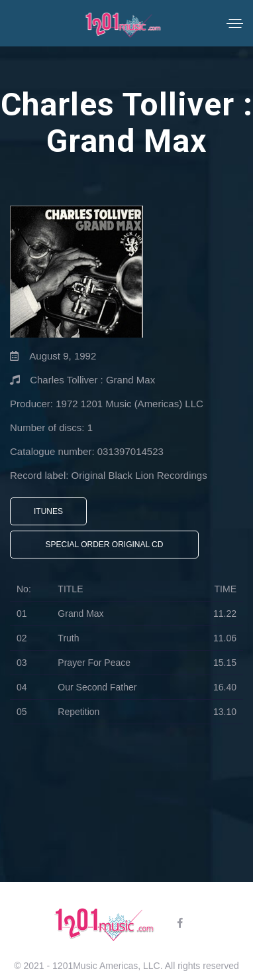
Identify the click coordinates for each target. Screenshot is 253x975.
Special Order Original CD (105, 544)
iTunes (48, 511)
